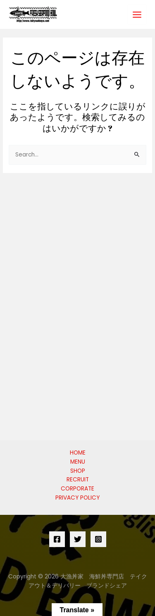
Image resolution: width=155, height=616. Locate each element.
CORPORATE (77, 489)
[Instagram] (98, 539)
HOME (78, 453)
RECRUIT (78, 479)
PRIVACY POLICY (77, 498)
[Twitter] (78, 539)
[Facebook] (57, 539)
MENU (77, 462)
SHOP (77, 471)
